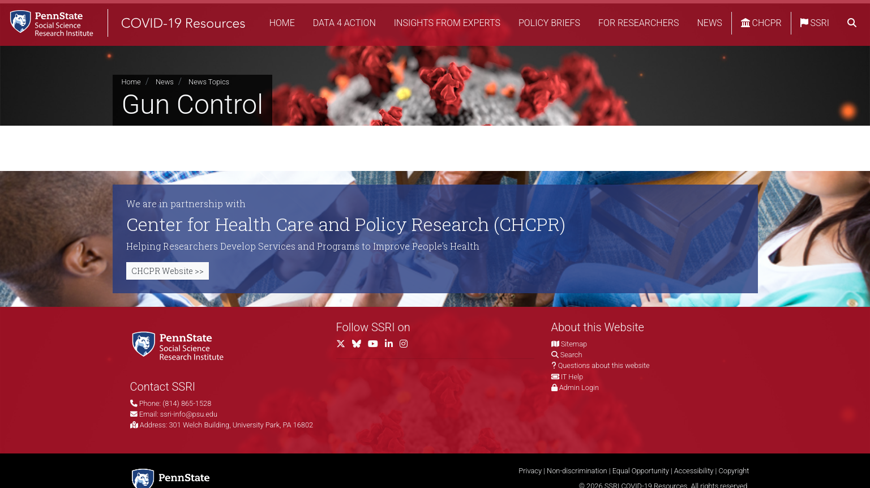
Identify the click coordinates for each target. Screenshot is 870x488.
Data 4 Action (371, 13)
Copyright (733, 470)
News (736, 13)
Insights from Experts (474, 13)
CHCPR (788, 13)
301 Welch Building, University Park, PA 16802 (241, 425)
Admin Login (579, 387)
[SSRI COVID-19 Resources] (136, 25)
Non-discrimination (577, 470)
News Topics (208, 82)
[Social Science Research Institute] (180, 345)
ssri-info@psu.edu (188, 414)
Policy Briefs (576, 13)
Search (571, 354)
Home (309, 13)
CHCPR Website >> (167, 271)
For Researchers (665, 13)
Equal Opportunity (640, 470)
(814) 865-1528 (186, 403)
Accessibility (694, 470)
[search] (851, 36)
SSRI (842, 13)
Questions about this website (604, 365)
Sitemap (574, 344)
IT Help (572, 377)
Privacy (530, 470)
